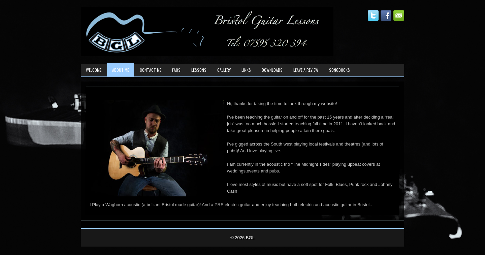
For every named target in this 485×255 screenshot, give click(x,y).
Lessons (198, 70)
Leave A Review (305, 70)
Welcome (93, 70)
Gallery (224, 70)
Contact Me (150, 70)
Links (246, 70)
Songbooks (339, 70)
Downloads (272, 70)
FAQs (176, 70)
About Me (120, 70)
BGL (250, 237)
